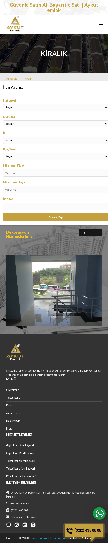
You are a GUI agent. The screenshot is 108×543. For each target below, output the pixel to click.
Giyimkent (12, 390)
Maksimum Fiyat (15, 182)
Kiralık (28, 78)
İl (4, 133)
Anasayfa (11, 78)
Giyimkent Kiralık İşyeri (20, 453)
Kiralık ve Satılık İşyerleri (21, 476)
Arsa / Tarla (13, 413)
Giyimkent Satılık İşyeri (20, 445)
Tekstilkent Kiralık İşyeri (20, 460)
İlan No (8, 199)
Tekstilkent (13, 397)
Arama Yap (55, 217)
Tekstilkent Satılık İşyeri (20, 468)
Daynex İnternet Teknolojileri (47, 538)
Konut (10, 405)
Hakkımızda (13, 420)
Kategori (9, 100)
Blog (9, 428)
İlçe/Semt (10, 149)
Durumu (9, 116)
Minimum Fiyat (14, 165)
